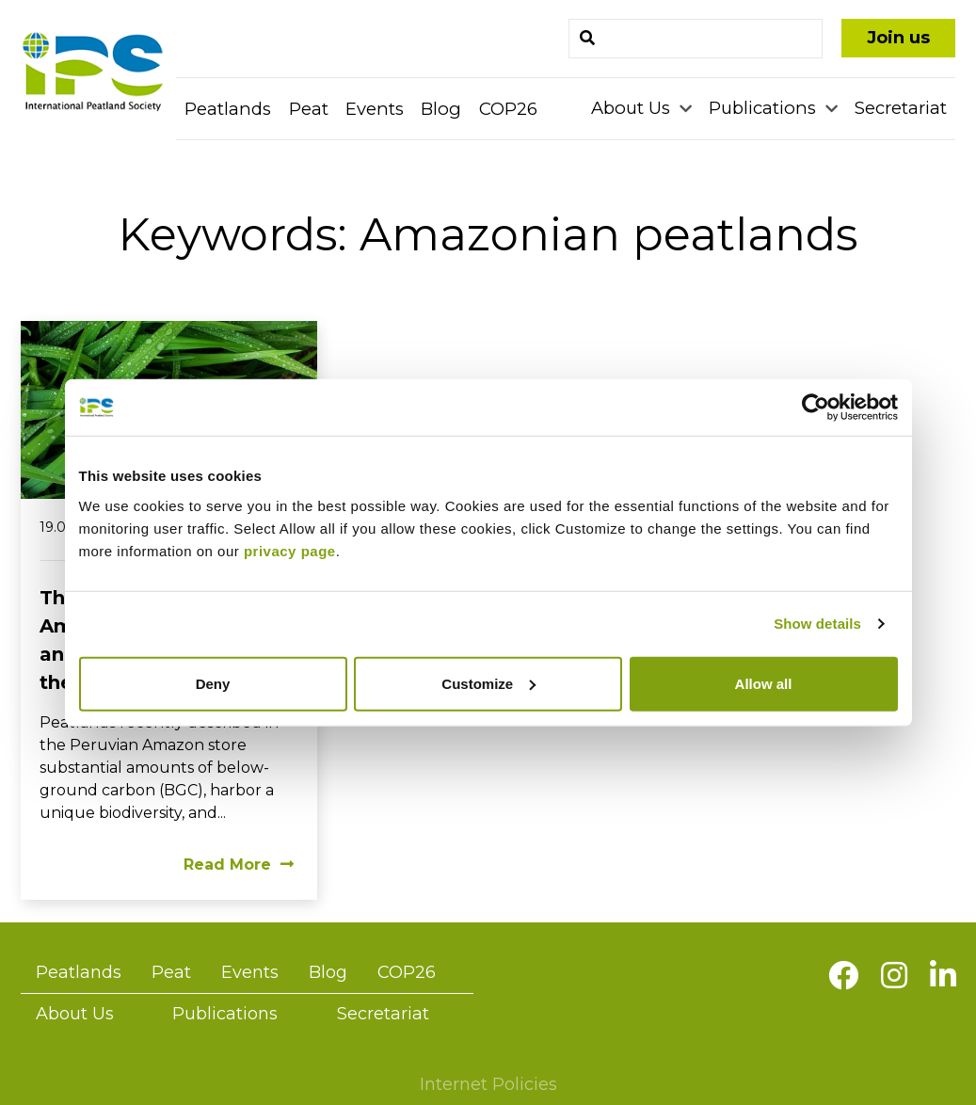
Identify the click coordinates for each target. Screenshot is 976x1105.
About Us (633, 108)
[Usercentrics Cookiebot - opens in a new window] (815, 407)
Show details (817, 624)
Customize (488, 683)
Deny (213, 683)
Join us (898, 37)
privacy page (290, 550)
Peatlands (227, 109)
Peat (308, 109)
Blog (441, 109)
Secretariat (901, 108)
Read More (239, 864)
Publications (765, 108)
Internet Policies (488, 1084)
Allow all (763, 683)
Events (374, 109)
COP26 (508, 109)
